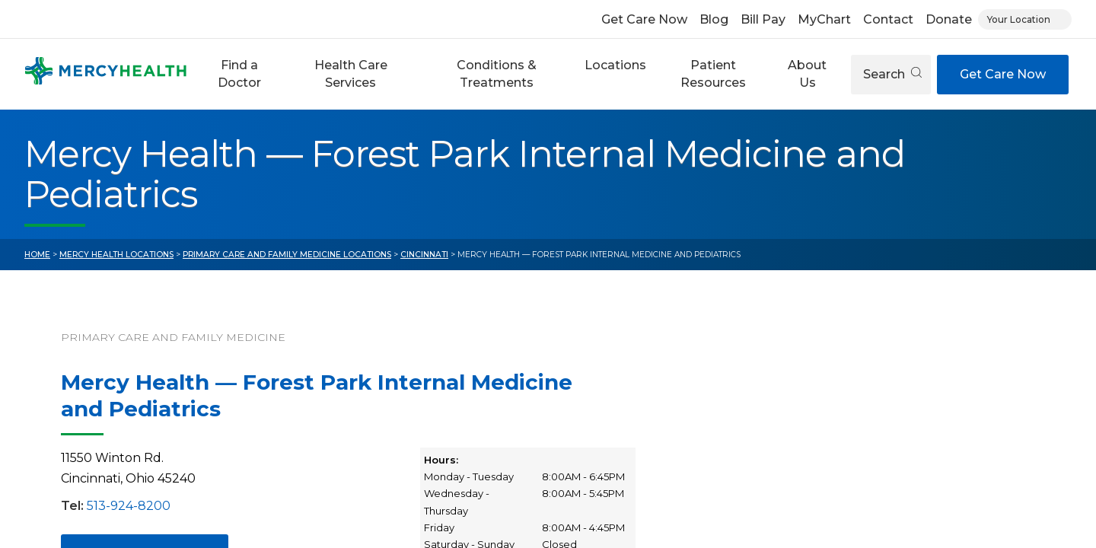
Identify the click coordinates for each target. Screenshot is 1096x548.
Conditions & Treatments (497, 73)
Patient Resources (713, 73)
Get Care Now (644, 19)
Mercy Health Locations (116, 255)
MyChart (824, 19)
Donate (949, 19)
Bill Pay (763, 19)
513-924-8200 (128, 506)
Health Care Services (350, 73)
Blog (713, 19)
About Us (807, 73)
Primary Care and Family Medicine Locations (287, 255)
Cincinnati (424, 255)
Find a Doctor (239, 73)
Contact (888, 19)
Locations (615, 65)
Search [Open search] (892, 74)
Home (37, 255)
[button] (239, 74)
